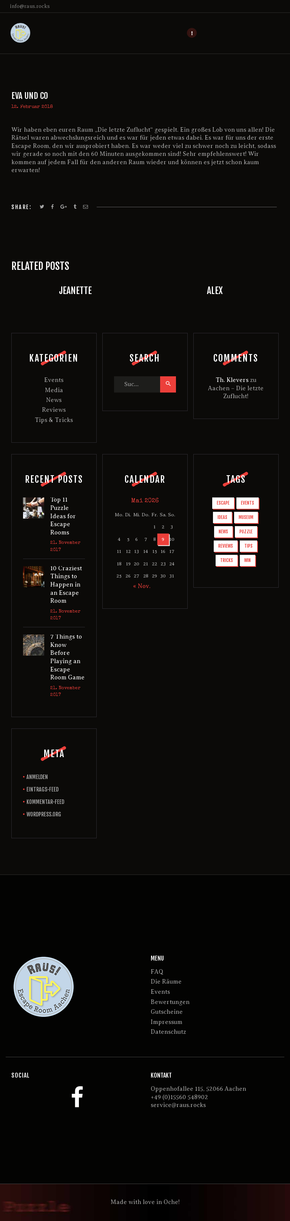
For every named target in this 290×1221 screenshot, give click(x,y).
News (54, 400)
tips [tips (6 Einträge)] (248, 546)
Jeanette (75, 290)
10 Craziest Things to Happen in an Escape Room (66, 584)
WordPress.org (43, 814)
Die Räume (166, 981)
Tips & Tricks (54, 420)
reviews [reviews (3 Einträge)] (225, 546)
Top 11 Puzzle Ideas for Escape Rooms (63, 516)
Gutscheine (167, 1012)
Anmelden (37, 777)
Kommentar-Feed (45, 802)
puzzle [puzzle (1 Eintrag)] (246, 531)
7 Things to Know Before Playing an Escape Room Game (67, 657)
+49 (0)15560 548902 (179, 1097)
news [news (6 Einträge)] (223, 531)
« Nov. (142, 586)
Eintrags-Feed (42, 789)
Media (54, 390)
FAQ (157, 971)
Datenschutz (168, 1032)
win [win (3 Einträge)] (247, 560)
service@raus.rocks (178, 1105)
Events (53, 380)
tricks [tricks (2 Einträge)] (226, 560)
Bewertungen (170, 1002)
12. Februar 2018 (32, 107)
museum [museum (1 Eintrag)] (246, 517)
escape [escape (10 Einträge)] (223, 503)
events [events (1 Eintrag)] (247, 503)
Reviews (54, 409)
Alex (215, 290)
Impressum (166, 1022)
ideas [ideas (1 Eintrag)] (222, 517)
